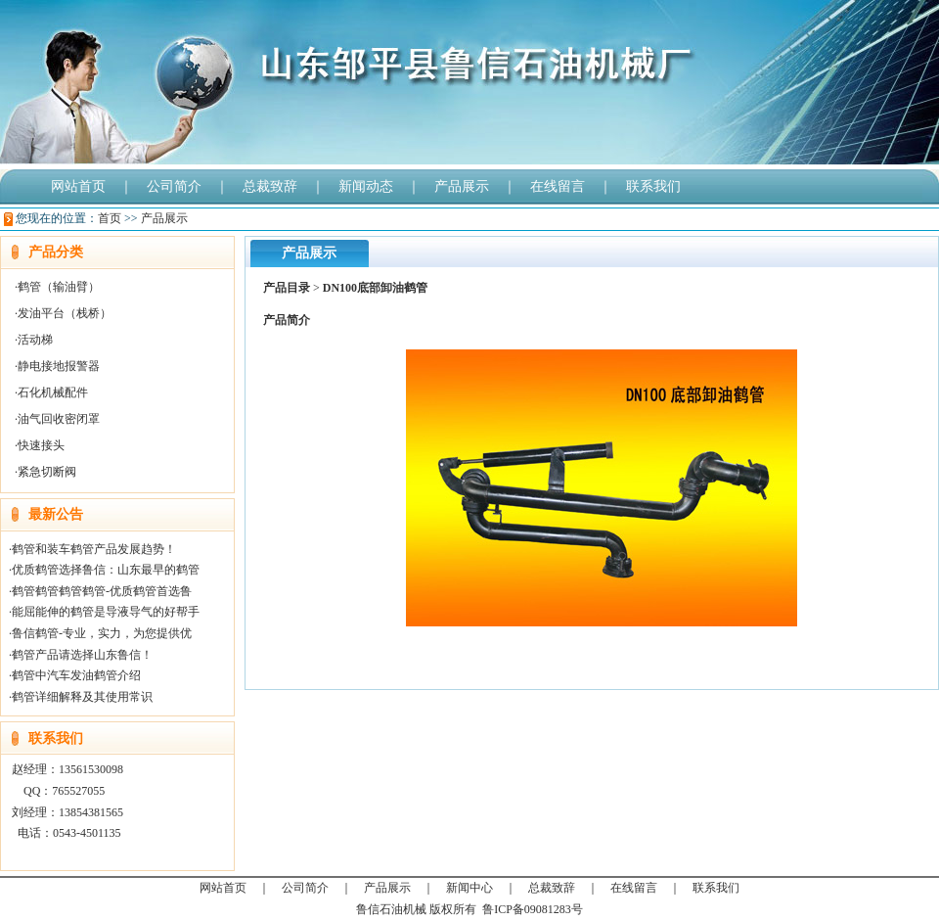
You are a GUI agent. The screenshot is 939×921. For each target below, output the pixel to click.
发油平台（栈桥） (65, 313)
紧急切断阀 (47, 472)
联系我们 (653, 186)
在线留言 (557, 186)
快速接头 (41, 445)
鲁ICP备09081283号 (532, 909)
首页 (109, 218)
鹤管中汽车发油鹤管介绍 (76, 675)
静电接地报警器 (59, 366)
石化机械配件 (53, 392)
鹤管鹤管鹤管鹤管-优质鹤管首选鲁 (102, 591)
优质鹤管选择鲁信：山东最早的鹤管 (106, 569)
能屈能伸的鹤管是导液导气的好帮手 (106, 612)
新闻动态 (365, 186)
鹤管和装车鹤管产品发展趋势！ (94, 549)
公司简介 (174, 186)
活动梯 (35, 339)
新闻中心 (469, 888)
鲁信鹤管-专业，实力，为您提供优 (102, 633)
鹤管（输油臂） (59, 287)
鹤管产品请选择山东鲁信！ (82, 655)
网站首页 (78, 186)
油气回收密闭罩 (59, 419)
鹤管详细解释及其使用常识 (82, 697)
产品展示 (461, 186)
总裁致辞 (270, 186)
